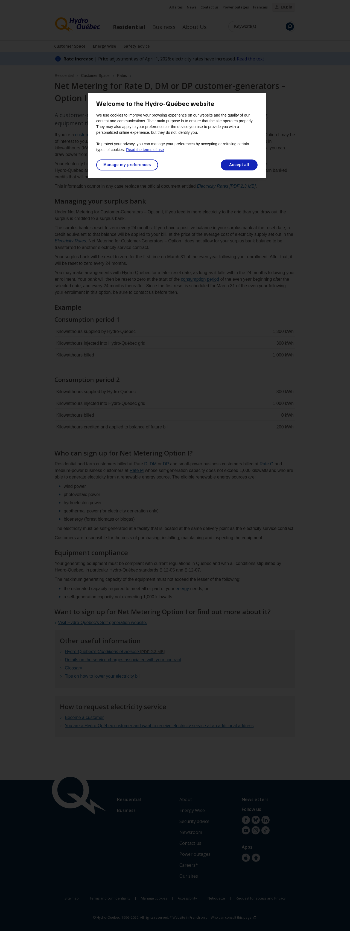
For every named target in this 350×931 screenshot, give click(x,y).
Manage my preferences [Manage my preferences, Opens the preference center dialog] (127, 165)
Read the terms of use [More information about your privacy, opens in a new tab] (145, 149)
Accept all (239, 165)
